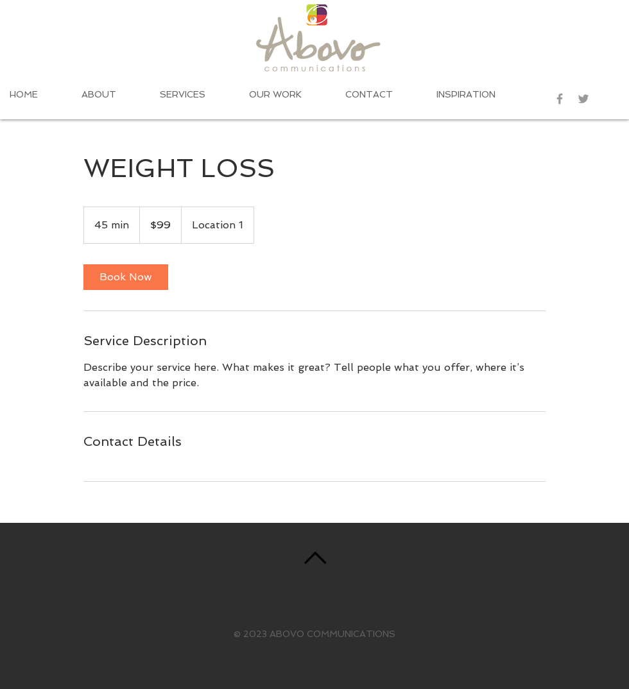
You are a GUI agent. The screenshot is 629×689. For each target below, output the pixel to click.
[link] (125, 277)
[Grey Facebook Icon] (560, 99)
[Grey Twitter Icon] (583, 99)
